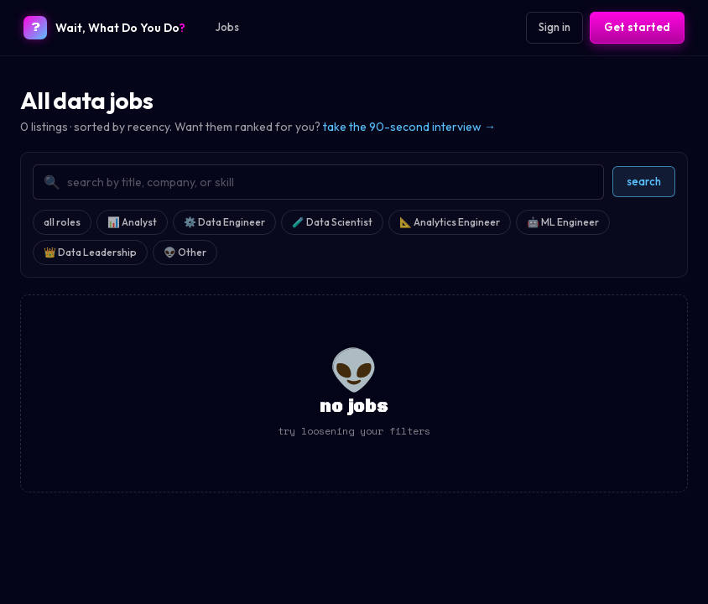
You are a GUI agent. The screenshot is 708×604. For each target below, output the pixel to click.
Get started (637, 27)
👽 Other (185, 252)
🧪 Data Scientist (332, 222)
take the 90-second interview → (409, 126)
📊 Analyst (132, 222)
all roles (62, 222)
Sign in (554, 27)
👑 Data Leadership (90, 252)
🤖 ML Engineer (563, 222)
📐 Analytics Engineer (449, 222)
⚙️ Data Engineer (224, 222)
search (644, 181)
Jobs (227, 27)
